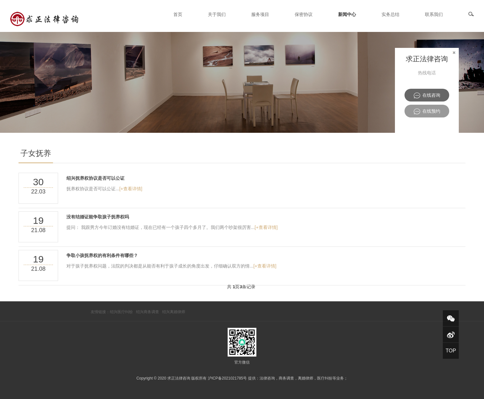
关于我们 (217, 14)
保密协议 (304, 14)
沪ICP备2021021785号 (227, 378)
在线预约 (427, 111)
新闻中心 (347, 14)
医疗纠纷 (324, 378)
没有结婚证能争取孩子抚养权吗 (97, 226)
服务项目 (260, 14)
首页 (177, 14)
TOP (451, 350)
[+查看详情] (130, 197)
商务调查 (286, 378)
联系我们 (434, 14)
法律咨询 (267, 378)
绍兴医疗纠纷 (121, 312)
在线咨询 (427, 95)
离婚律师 (305, 378)
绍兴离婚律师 (173, 312)
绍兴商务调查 (147, 312)
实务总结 (390, 14)
